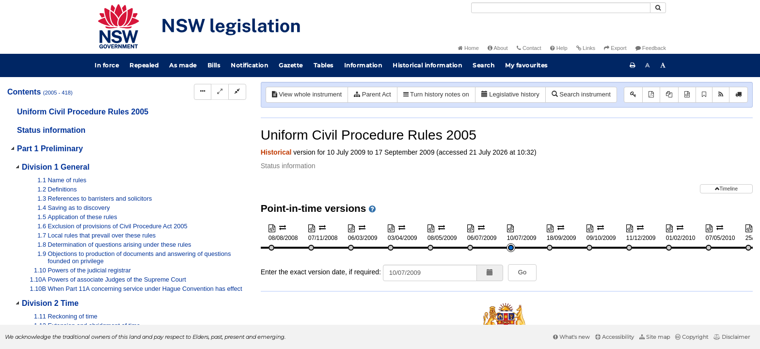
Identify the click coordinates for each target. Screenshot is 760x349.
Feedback (650, 48)
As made (183, 65)
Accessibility (614, 336)
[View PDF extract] (669, 95)
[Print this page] (632, 65)
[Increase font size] (663, 65)
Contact (529, 48)
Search (483, 65)
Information (363, 65)
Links (585, 48)
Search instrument (581, 94)
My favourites (526, 65)
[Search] (560, 7)
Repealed (143, 65)
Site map (654, 336)
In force (107, 65)
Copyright (691, 336)
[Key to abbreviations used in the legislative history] (633, 95)
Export (615, 48)
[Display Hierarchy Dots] (202, 92)
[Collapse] (237, 92)
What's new (571, 336)
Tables (323, 65)
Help (559, 48)
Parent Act (372, 94)
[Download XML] (687, 95)
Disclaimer (731, 336)
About (498, 48)
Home (468, 48)
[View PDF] (651, 95)
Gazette (291, 65)
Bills (214, 65)
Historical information (427, 65)
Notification (249, 65)
